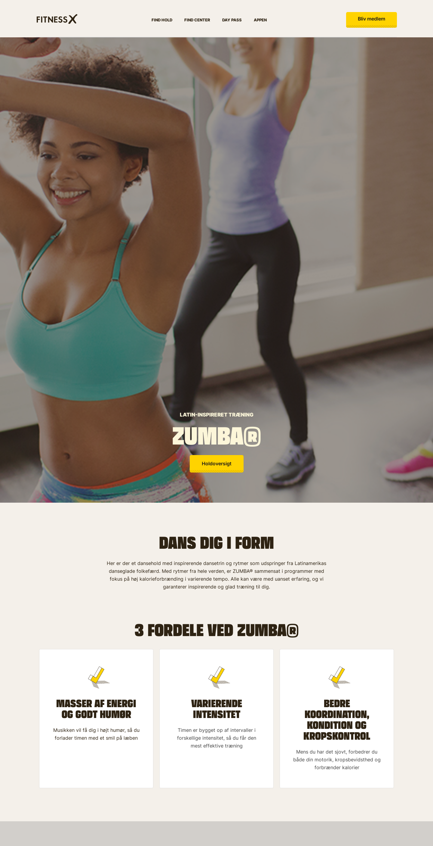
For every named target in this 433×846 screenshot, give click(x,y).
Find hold (161, 20)
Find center (197, 20)
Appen (259, 20)
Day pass (231, 20)
